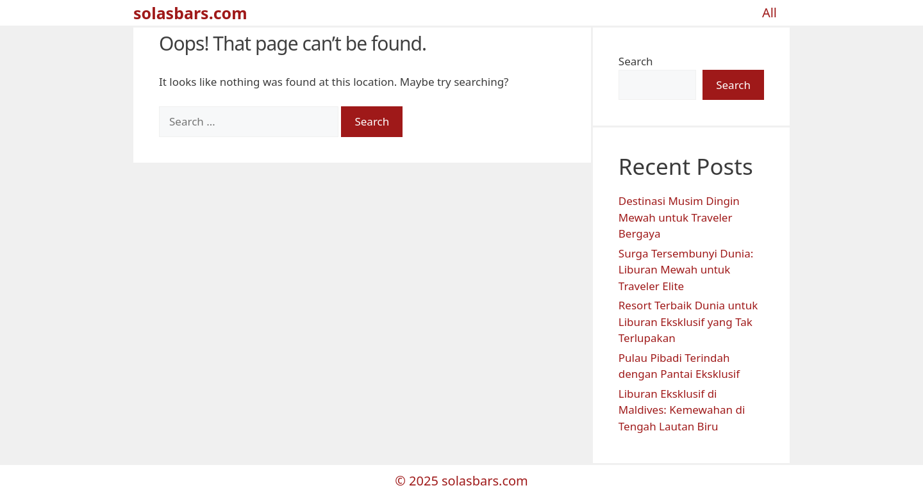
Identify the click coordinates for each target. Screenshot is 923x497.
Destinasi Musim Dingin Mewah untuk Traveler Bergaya (679, 217)
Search (636, 61)
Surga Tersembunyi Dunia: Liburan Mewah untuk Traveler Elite (686, 269)
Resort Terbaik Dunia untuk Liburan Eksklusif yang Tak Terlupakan (688, 321)
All (769, 12)
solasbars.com (190, 13)
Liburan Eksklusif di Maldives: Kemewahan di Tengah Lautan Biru (682, 410)
